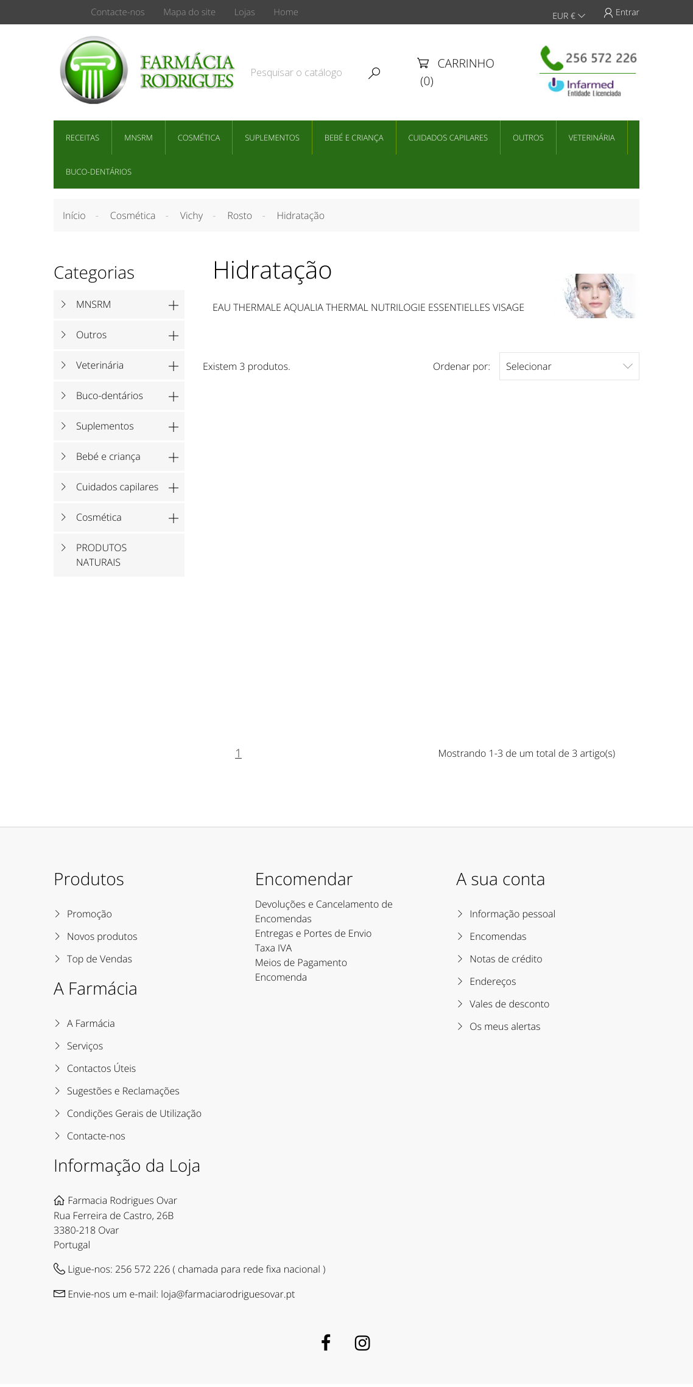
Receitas (82, 136)
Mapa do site (194, 12)
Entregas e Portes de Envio (313, 936)
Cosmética (199, 136)
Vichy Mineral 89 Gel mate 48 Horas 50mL (421, 566)
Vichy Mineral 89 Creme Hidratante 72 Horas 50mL (269, 572)
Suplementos (272, 136)
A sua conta (500, 882)
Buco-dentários (99, 170)
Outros (528, 136)
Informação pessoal (512, 916)
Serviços (85, 1048)
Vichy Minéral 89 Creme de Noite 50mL (573, 566)
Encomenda (281, 980)
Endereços (493, 984)
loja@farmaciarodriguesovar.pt (228, 1297)
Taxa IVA (273, 951)
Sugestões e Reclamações (123, 1093)
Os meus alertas (505, 1029)
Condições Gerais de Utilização (134, 1116)
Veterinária (592, 136)
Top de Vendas (99, 961)
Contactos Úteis (101, 1071)
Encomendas (498, 939)
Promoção (89, 916)
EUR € (568, 12)
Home (296, 12)
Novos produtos (102, 939)
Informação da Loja (127, 1168)
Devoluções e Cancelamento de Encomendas (324, 914)
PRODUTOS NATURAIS (101, 554)
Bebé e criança (354, 136)
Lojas (252, 12)
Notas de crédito (506, 961)
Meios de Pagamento (301, 965)
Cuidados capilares (448, 136)
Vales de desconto (509, 1006)
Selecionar (569, 365)
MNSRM (138, 136)
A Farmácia (91, 1026)
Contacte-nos (121, 12)
